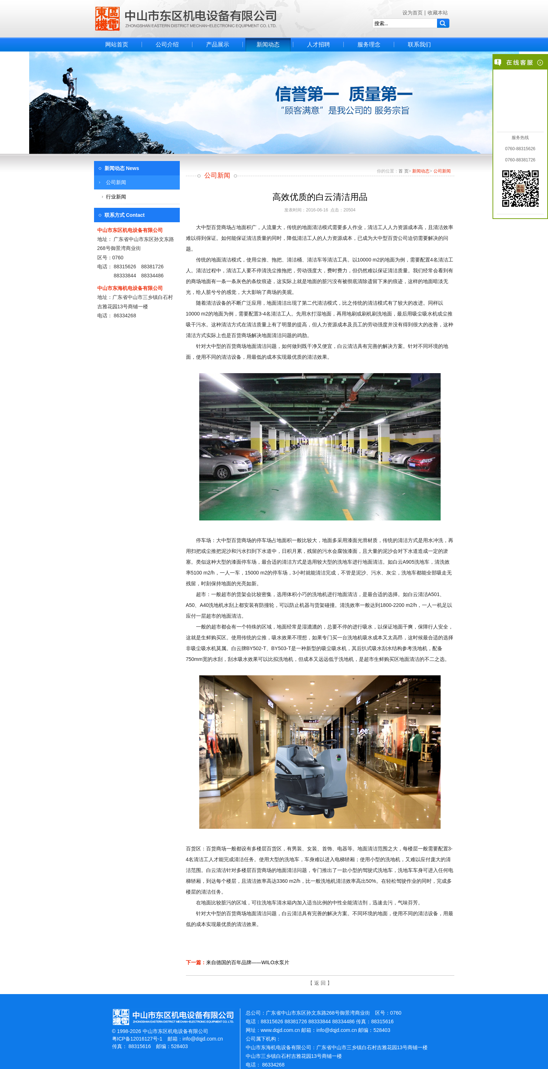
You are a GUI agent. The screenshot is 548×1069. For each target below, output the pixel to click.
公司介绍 (167, 44)
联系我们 (419, 44)
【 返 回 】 (320, 983)
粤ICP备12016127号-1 (137, 1039)
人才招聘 (318, 44)
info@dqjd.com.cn (203, 1039)
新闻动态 (268, 44)
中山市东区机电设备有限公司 (186, 18)
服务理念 (368, 44)
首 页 (403, 171)
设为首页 (412, 12)
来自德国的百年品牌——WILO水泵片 (248, 962)
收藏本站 (438, 12)
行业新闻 (116, 197)
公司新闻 (116, 182)
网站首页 (116, 44)
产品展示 (217, 44)
